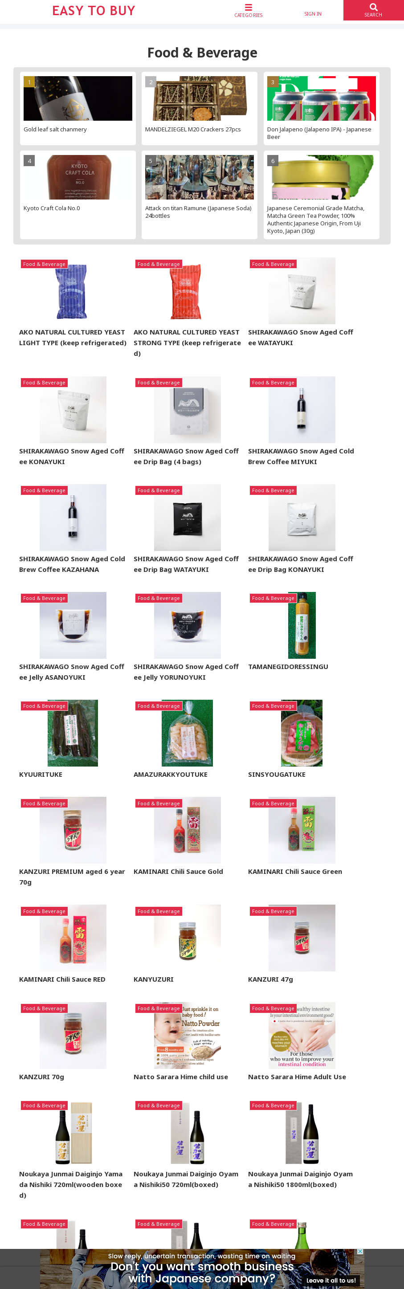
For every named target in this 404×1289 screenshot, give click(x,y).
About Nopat (228, 1124)
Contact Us (328, 1165)
